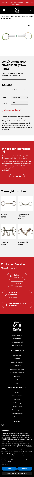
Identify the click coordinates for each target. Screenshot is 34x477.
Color (4, 97)
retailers (8, 163)
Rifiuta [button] (9, 468)
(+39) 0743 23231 (17, 345)
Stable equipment (17, 413)
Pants (17, 392)
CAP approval (17, 366)
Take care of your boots (17, 369)
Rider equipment (17, 396)
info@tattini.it (17, 338)
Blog (17, 383)
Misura (4, 103)
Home (3, 16)
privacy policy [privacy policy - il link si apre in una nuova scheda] (5, 438)
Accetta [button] (24, 468)
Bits (16, 16)
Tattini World (17, 355)
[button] (5, 10)
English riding (10, 16)
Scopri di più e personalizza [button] (17, 473)
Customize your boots (17, 373)
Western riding (17, 406)
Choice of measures (17, 362)
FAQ (17, 380)
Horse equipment (17, 410)
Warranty (17, 358)
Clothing (17, 399)
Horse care (17, 417)
